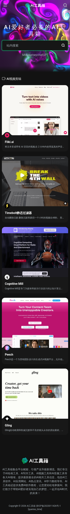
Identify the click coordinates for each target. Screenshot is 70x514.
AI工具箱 (31, 506)
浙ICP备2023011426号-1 (48, 506)
